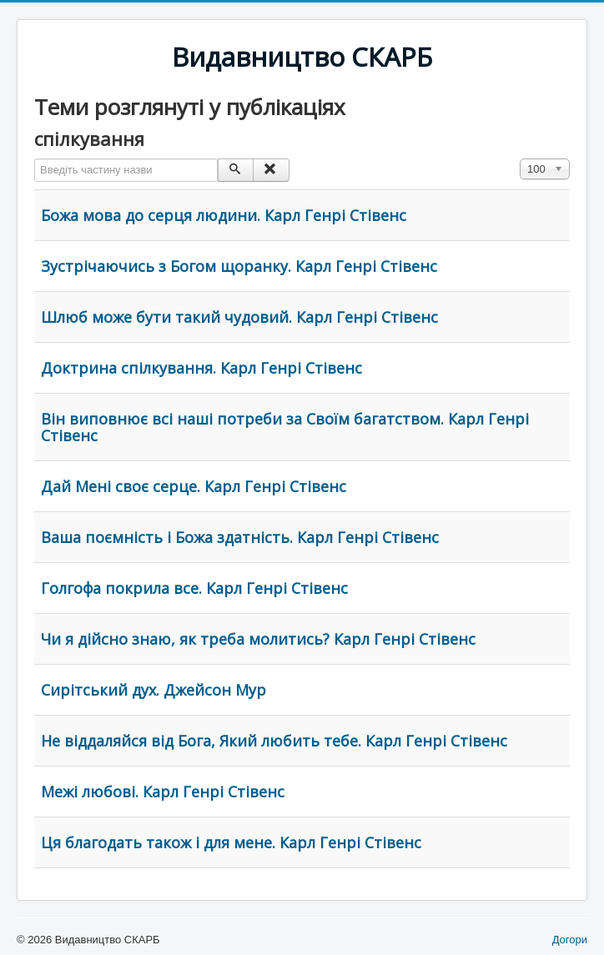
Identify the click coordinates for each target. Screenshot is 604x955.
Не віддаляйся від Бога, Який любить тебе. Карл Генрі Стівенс (274, 741)
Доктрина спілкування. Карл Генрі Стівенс (201, 368)
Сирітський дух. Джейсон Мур (153, 690)
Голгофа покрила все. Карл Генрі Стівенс (194, 588)
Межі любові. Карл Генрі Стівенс (162, 792)
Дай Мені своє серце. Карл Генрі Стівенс (193, 486)
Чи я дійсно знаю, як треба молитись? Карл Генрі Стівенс (258, 639)
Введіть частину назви (34, 158)
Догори (569, 939)
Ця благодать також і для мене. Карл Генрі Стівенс (231, 842)
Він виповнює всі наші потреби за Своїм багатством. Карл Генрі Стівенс (285, 427)
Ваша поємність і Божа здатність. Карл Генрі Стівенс (240, 537)
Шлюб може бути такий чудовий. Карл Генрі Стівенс (239, 317)
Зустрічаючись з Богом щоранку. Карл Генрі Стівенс (239, 266)
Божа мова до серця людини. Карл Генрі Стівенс (223, 215)
